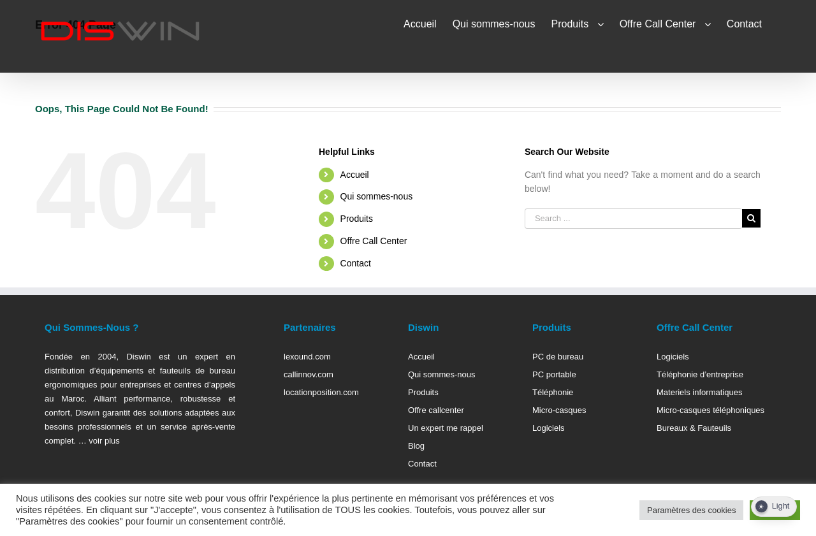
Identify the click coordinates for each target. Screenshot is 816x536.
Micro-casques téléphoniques (710, 410)
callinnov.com (308, 374)
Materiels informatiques (699, 392)
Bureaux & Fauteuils (694, 428)
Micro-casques (559, 410)
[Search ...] (633, 218)
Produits (356, 219)
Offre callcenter (436, 410)
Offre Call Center (373, 241)
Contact (355, 263)
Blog (416, 446)
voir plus (103, 440)
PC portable (554, 374)
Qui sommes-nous (376, 196)
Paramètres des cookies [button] (691, 510)
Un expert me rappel (445, 428)
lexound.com (307, 356)
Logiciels (548, 428)
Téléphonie (552, 392)
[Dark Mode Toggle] (774, 506)
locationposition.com (321, 392)
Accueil (354, 175)
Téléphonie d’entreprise (700, 374)
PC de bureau (557, 356)
